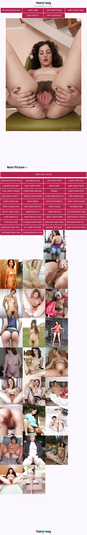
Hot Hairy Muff (54, 181)
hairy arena (32, 201)
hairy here (33, 10)
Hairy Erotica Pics (32, 217)
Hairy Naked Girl (11, 201)
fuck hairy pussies (11, 191)
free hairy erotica (32, 207)
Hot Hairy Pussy (54, 10)
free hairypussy (76, 196)
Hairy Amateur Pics (54, 196)
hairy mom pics (11, 217)
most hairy (54, 186)
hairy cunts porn (54, 217)
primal (54, 191)
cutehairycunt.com (76, 212)
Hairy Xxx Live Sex (43, 174)
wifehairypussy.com (11, 181)
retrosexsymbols (54, 201)
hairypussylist (32, 212)
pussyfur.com (11, 222)
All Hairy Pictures (32, 227)
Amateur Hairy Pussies (11, 227)
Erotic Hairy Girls (10, 212)
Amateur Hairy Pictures (76, 222)
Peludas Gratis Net (11, 10)
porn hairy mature (33, 191)
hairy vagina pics (11, 207)
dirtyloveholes (54, 15)
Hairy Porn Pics (76, 181)
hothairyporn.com (11, 233)
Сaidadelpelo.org (10, 186)
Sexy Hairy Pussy (33, 186)
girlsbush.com (33, 181)
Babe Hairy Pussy (76, 186)
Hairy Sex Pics (54, 212)
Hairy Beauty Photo (76, 217)
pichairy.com (76, 207)
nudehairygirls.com (32, 233)
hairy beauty (33, 15)
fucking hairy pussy (32, 222)
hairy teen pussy (76, 10)
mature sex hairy (54, 227)
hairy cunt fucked (76, 201)
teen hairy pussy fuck (11, 196)
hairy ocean (54, 207)
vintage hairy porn (33, 196)
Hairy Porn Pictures (76, 227)
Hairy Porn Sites (76, 191)
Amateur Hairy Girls (54, 222)
